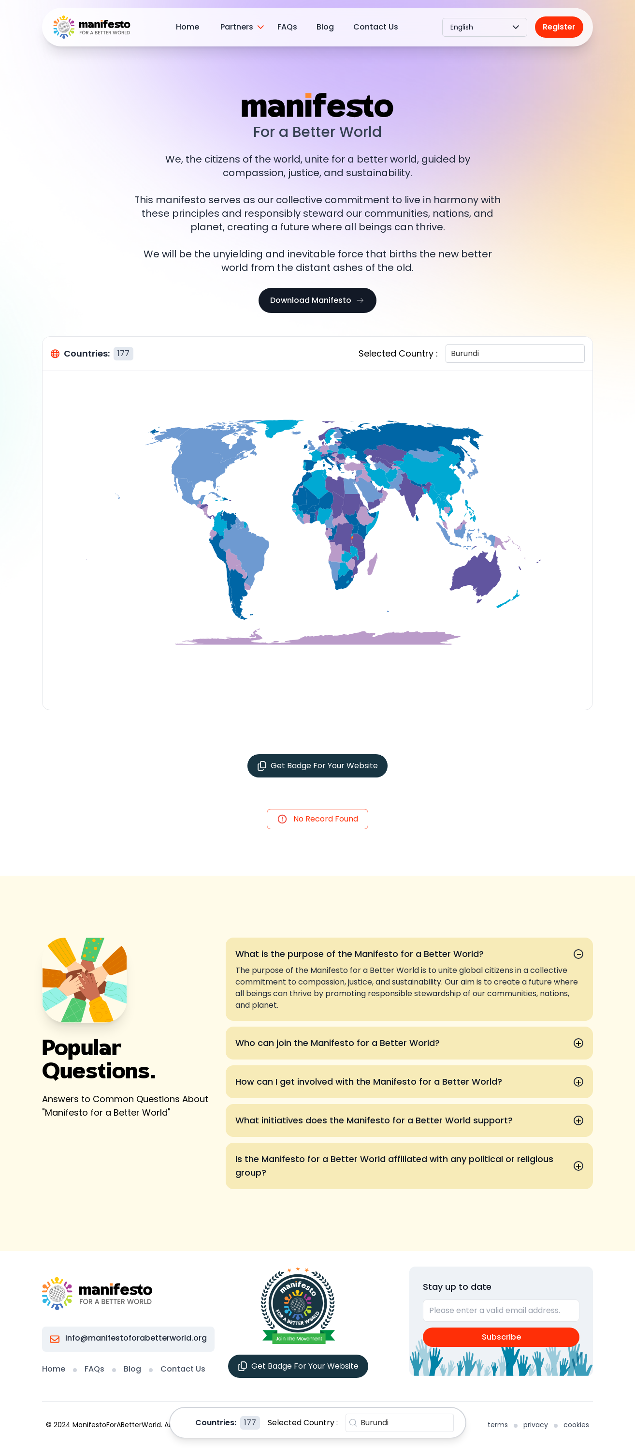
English (484, 27)
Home (187, 26)
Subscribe (501, 1337)
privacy (535, 1425)
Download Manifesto (317, 300)
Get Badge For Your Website (317, 765)
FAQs (287, 26)
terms (498, 1425)
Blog (325, 26)
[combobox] (452, 353)
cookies (576, 1425)
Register (559, 26)
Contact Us (375, 26)
